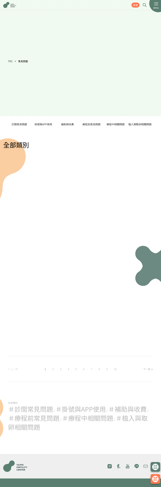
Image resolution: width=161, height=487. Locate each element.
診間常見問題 (19, 124)
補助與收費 (67, 124)
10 (115, 369)
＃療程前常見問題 (33, 418)
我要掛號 (155, 479)
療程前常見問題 (91, 124)
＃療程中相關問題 (87, 418)
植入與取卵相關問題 (140, 124)
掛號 (135, 5)
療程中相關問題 (116, 124)
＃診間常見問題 (30, 409)
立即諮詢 (155, 467)
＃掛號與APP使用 (80, 409)
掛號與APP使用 (43, 124)
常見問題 (23, 61)
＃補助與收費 (127, 409)
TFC (10, 61)
